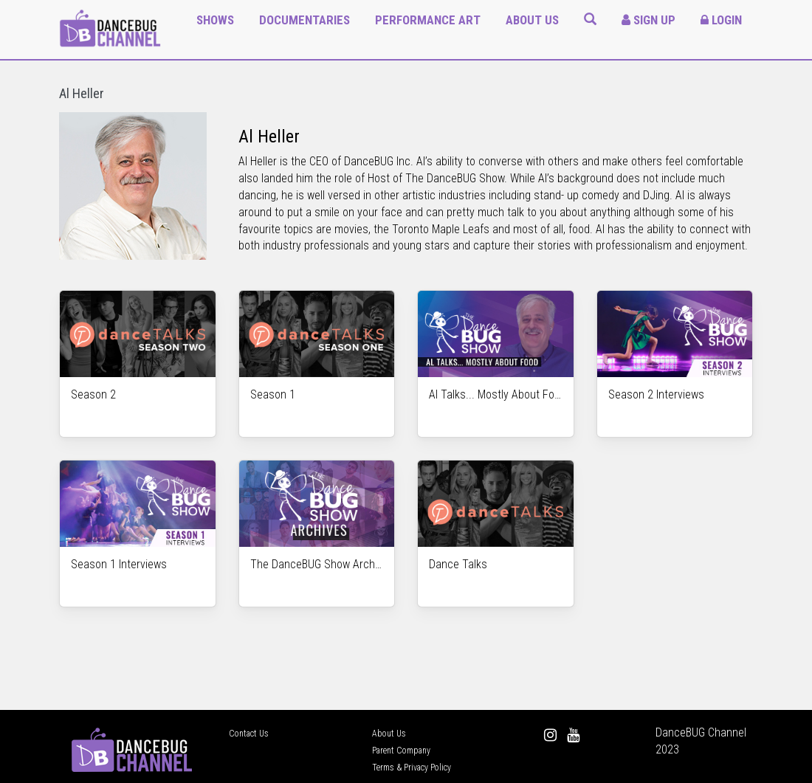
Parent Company (401, 750)
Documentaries (304, 20)
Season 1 (272, 394)
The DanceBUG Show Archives (317, 564)
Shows (215, 20)
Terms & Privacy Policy (411, 767)
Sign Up (648, 20)
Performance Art (428, 20)
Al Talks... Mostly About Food (495, 394)
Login (721, 20)
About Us (532, 20)
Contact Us (249, 733)
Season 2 (93, 394)
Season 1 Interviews (119, 564)
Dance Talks (458, 564)
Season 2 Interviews (656, 394)
